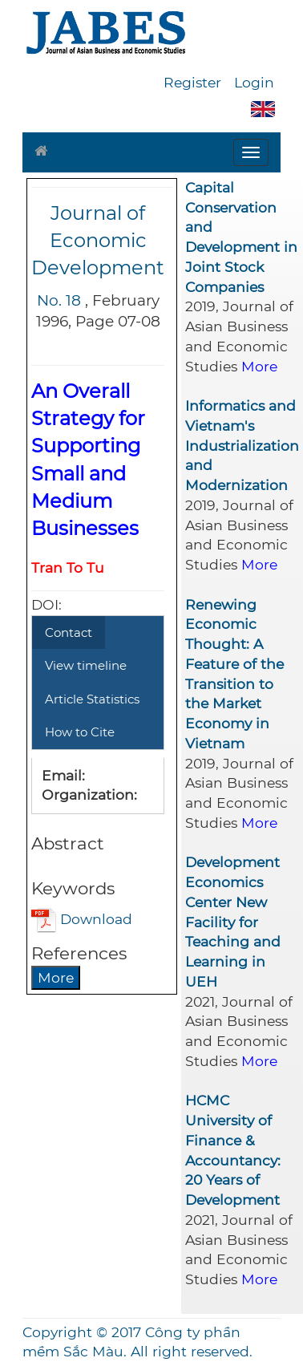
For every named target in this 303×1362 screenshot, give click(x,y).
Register (192, 82)
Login (254, 82)
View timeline (86, 665)
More (56, 977)
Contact (68, 632)
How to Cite (80, 732)
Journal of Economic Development (97, 240)
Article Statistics (92, 699)
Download (81, 918)
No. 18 (59, 300)
